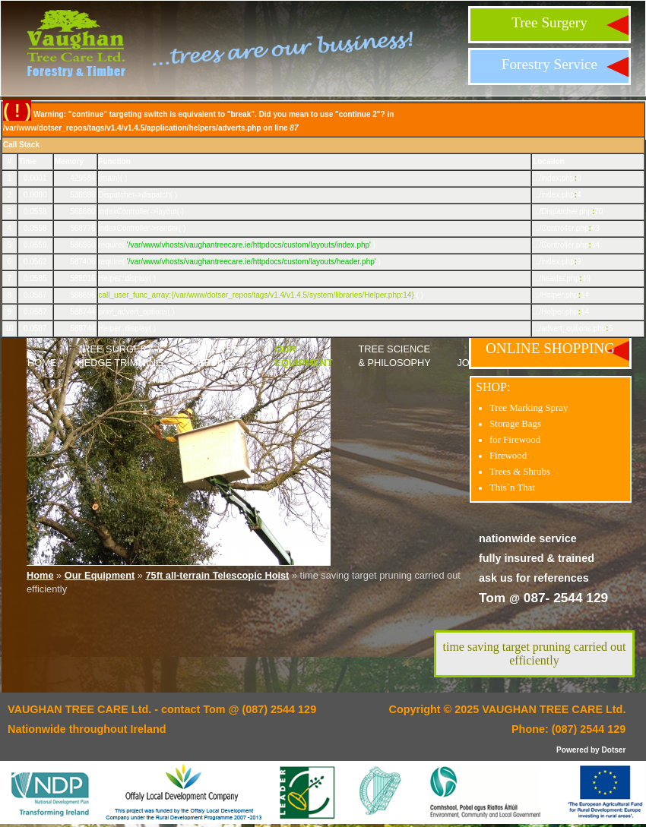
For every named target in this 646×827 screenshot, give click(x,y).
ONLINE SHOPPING (550, 348)
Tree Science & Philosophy (394, 355)
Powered (572, 750)
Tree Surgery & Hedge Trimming (120, 355)
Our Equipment (303, 355)
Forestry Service (549, 64)
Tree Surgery (549, 22)
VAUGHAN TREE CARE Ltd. (553, 709)
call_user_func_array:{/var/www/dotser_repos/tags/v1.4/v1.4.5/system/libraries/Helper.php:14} (256, 295)
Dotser (613, 750)
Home (41, 362)
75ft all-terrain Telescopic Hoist (217, 575)
